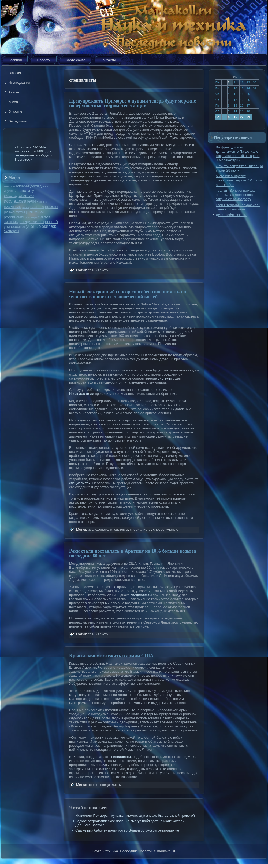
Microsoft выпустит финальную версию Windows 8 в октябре (239, 180)
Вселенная (9, 186)
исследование (19, 195)
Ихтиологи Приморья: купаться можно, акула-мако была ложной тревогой (135, 816)
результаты (14, 212)
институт (28, 190)
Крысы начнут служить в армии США (111, 655)
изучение (11, 191)
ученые (33, 226)
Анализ (14, 92)
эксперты (11, 231)
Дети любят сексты (231, 215)
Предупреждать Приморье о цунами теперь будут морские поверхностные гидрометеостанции (132, 103)
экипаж (49, 226)
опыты (25, 207)
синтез (44, 217)
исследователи (20, 201)
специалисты (32, 221)
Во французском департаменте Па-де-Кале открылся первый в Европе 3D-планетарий (237, 153)
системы (11, 222)
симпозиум (31, 217)
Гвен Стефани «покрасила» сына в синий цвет (238, 207)
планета (37, 207)
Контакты (108, 60)
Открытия (16, 112)
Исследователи (81, 394)
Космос (14, 102)
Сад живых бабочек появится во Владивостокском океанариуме (127, 830)
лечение (42, 201)
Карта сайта (75, 60)
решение (35, 211)
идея (45, 186)
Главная (15, 60)
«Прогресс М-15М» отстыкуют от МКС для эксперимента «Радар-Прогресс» (33, 153)
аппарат (22, 186)
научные (12, 206)
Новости (43, 60)
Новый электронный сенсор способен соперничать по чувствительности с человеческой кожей (127, 294)
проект (51, 206)
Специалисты (80, 145)
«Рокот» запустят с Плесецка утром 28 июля (239, 168)
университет (14, 226)
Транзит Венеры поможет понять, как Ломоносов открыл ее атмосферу (236, 194)
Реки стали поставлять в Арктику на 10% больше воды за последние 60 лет (132, 553)
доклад (36, 186)
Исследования (19, 83)
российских (14, 217)
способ (51, 222)
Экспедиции (18, 121)
